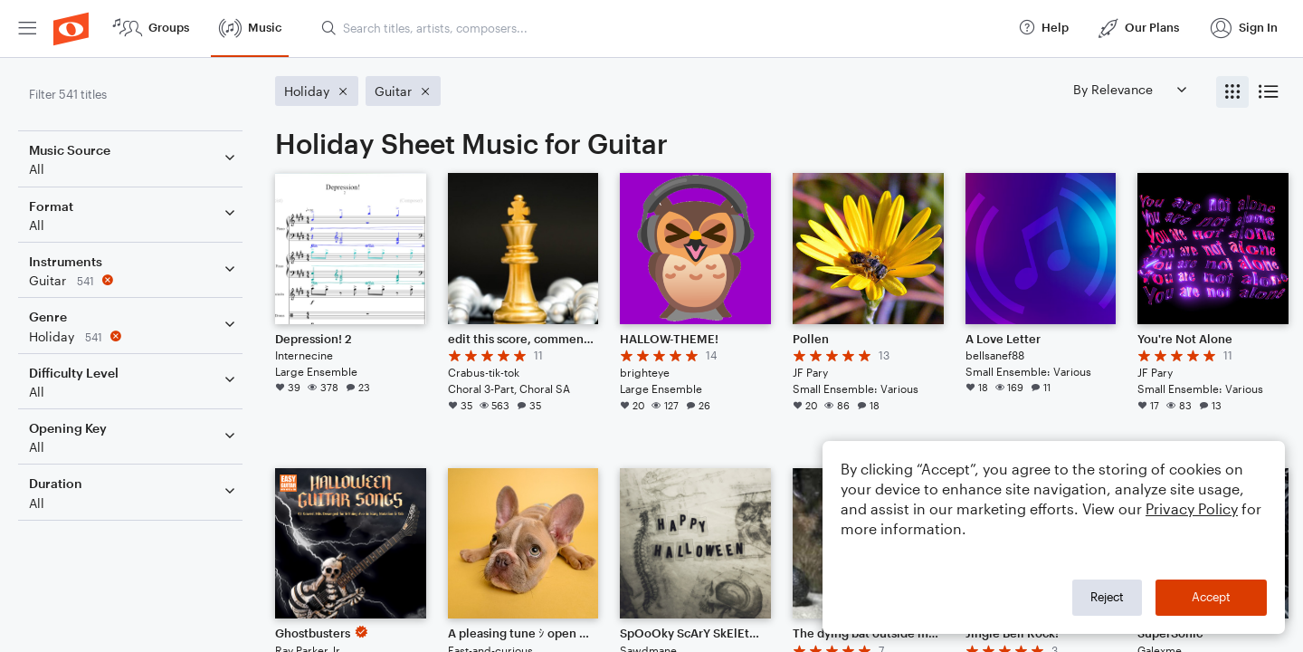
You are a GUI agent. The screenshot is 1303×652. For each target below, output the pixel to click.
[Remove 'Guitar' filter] (134, 280)
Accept (1211, 597)
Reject (1107, 597)
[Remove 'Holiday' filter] (134, 336)
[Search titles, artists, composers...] (661, 28)
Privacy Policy (1192, 508)
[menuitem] (27, 28)
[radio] (1232, 92)
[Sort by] (1129, 89)
